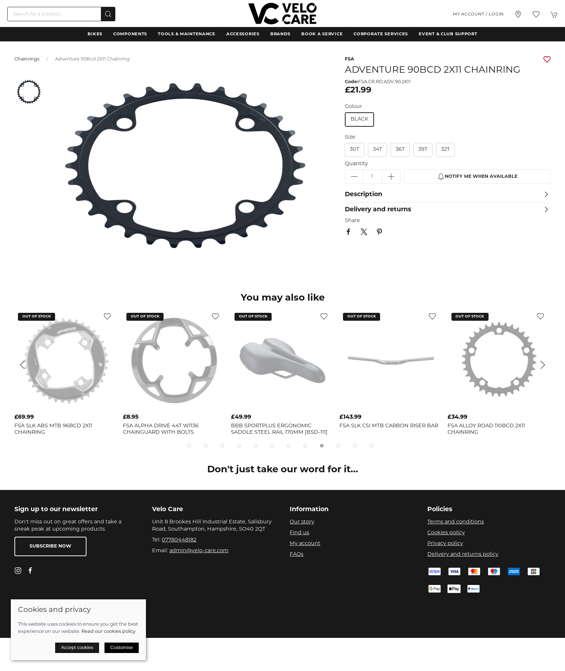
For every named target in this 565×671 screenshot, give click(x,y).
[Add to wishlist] (107, 316)
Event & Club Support (448, 34)
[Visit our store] (518, 14)
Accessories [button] (242, 34)
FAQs (296, 554)
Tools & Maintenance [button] (186, 34)
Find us (299, 533)
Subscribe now (50, 546)
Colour (353, 106)
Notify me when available (477, 176)
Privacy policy (445, 543)
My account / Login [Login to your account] (478, 14)
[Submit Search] (108, 14)
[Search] (61, 14)
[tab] (189, 445)
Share (352, 221)
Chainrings (26, 59)
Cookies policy (446, 533)
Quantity (356, 164)
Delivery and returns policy (462, 554)
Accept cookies (77, 647)
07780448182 (179, 540)
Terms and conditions (455, 522)
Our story (302, 522)
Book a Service (322, 34)
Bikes (95, 34)
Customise (121, 647)
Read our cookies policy (108, 631)
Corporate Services (380, 34)
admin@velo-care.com (198, 551)
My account (305, 543)
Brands (280, 34)
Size (350, 137)
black (359, 119)
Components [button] (130, 34)
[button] (536, 14)
